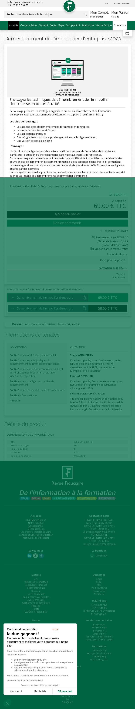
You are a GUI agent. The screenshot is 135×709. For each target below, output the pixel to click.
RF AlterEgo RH (99, 607)
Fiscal (99, 578)
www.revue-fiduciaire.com (99, 522)
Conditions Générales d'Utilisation (36, 534)
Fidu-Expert (67, 702)
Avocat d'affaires (36, 599)
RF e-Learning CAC (99, 659)
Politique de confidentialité (36, 537)
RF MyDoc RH (99, 630)
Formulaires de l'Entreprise (99, 636)
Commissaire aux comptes (36, 596)
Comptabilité (73, 25)
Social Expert (99, 633)
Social (53, 25)
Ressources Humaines (36, 584)
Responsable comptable (36, 581)
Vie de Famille (104, 25)
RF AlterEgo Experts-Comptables (99, 610)
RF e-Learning (99, 656)
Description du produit (112, 260)
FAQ (107, 3)
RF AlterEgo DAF (99, 613)
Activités (13, 25)
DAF (36, 578)
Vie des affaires (28, 25)
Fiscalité (43, 25)
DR (67, 699)
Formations (119, 25)
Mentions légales (36, 528)
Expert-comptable (36, 593)
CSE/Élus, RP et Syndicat (36, 611)
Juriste (36, 608)
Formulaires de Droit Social (99, 639)
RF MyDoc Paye (99, 627)
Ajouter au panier (67, 214)
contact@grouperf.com (103, 531)
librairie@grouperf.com (104, 543)
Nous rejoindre (35, 525)
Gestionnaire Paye (36, 587)
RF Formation (99, 650)
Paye (61, 25)
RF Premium (99, 624)
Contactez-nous (122, 3)
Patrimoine (88, 25)
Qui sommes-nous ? (36, 519)
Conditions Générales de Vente (36, 531)
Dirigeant (35, 591)
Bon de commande (67, 223)
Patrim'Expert (67, 696)
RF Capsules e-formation (99, 653)
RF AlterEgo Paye (99, 604)
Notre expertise (36, 522)
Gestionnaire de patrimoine (36, 602)
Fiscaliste (36, 605)
